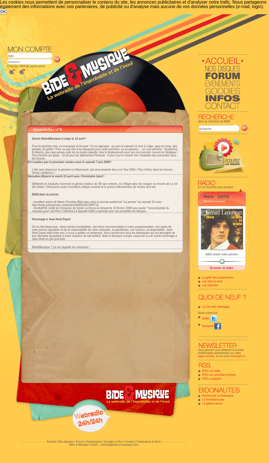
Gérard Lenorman (215, 201)
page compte (206, 356)
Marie (209, 196)
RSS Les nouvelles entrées (219, 374)
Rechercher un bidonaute (218, 395)
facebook (211, 326)
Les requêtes (210, 285)
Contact (129, 441)
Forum (80, 441)
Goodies (109, 441)
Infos (120, 441)
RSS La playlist (211, 378)
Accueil (51, 441)
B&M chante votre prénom (221, 254)
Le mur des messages (216, 306)
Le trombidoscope (213, 399)
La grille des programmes (218, 277)
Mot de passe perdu (32, 66)
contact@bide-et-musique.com (119, 444)
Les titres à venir (212, 281)
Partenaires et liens (149, 441)
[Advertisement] (120, 56)
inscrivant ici (237, 356)
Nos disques (65, 441)
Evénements (94, 441)
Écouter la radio (221, 268)
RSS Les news (211, 370)
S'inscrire (12, 66)
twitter (209, 318)
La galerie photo (212, 403)
